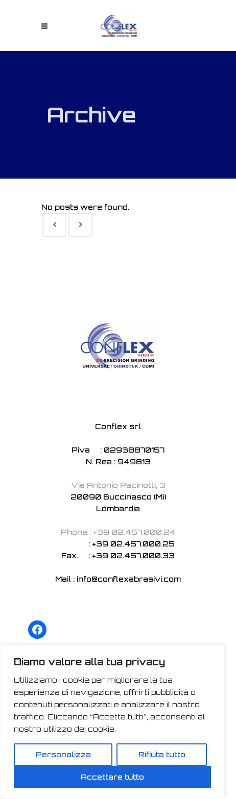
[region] (112, 722)
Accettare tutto (112, 776)
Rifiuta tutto (161, 754)
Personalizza (63, 754)
